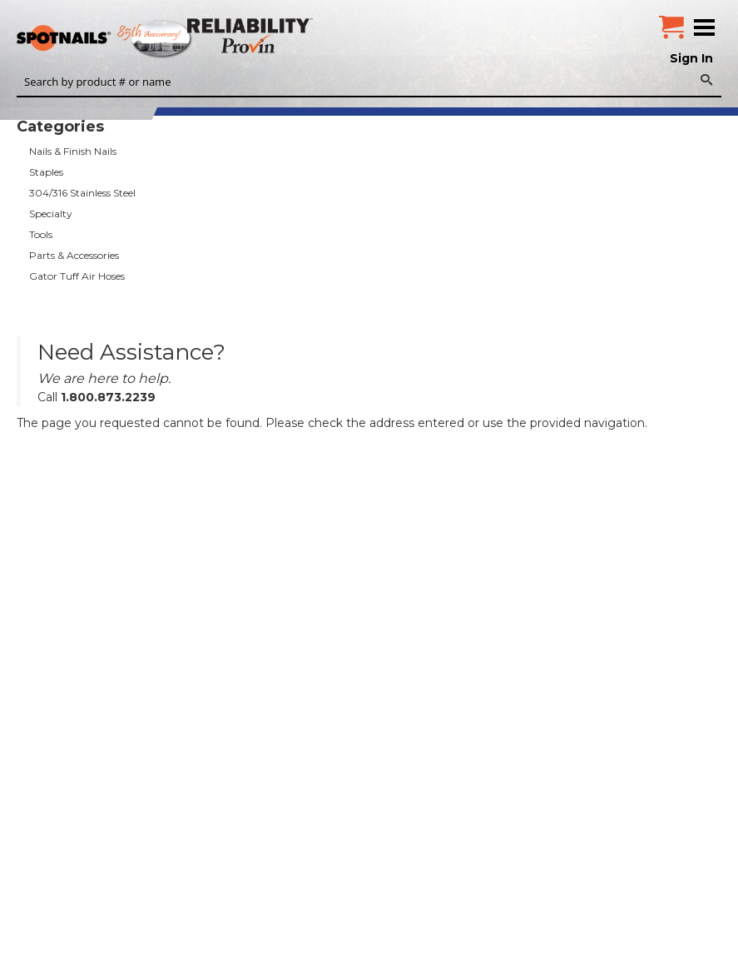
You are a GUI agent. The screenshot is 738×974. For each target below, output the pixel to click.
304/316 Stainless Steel (82, 192)
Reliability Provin (251, 35)
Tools (40, 234)
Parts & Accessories (74, 255)
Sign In (691, 58)
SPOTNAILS (125, 39)
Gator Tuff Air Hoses (77, 276)
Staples (46, 172)
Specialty (50, 213)
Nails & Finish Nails (72, 151)
